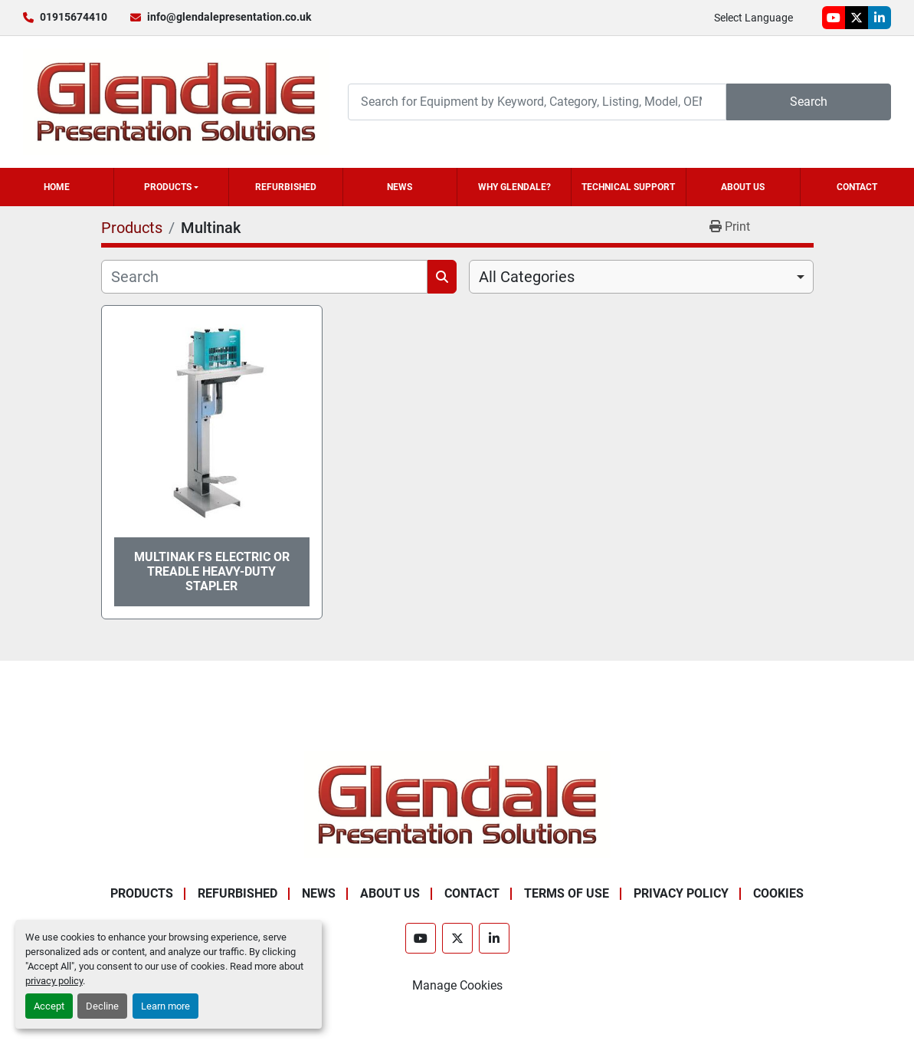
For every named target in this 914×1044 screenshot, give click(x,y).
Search (808, 101)
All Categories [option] (527, 277)
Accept (49, 1006)
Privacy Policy (681, 893)
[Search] (537, 102)
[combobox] (641, 277)
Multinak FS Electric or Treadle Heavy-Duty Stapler (212, 571)
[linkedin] (879, 17)
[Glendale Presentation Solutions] (457, 803)
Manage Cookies (457, 985)
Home (57, 187)
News (399, 187)
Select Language (753, 17)
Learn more (165, 1006)
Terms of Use (566, 893)
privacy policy (54, 981)
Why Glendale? (514, 187)
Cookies (778, 893)
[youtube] (833, 17)
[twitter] (856, 17)
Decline (102, 1006)
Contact (857, 187)
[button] (171, 187)
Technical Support (628, 187)
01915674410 (73, 17)
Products (168, 187)
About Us (743, 187)
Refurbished (285, 187)
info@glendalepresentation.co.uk (229, 17)
